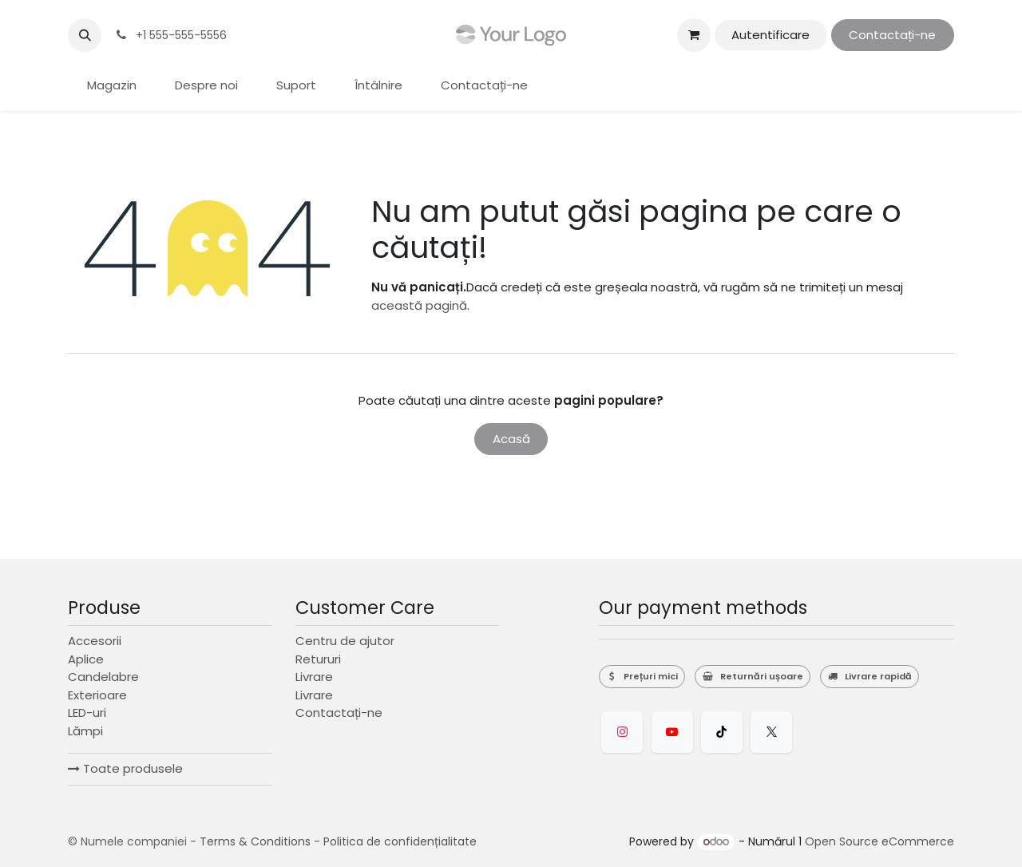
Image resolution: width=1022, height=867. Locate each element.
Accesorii (94, 640)
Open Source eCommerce (879, 841)
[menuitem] (112, 85)
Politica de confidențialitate (400, 841)
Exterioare (97, 695)
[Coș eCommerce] (694, 35)
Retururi (318, 659)
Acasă (511, 438)
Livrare (314, 676)
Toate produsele (125, 768)
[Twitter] (771, 732)
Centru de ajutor (344, 640)
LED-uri (87, 712)
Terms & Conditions (255, 841)
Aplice (86, 659)
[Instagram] (622, 732)
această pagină (419, 305)
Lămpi (85, 730)
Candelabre (103, 676)
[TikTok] (722, 732)
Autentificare (770, 34)
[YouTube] (672, 732)
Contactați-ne (892, 34)
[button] (84, 35)
